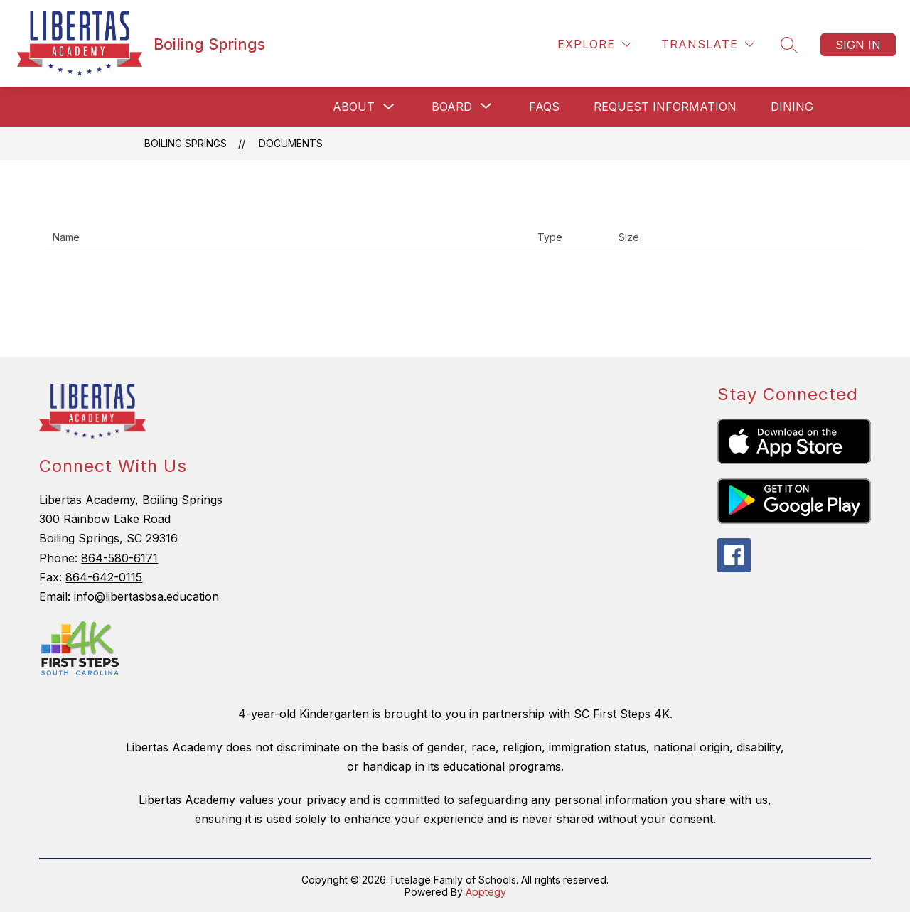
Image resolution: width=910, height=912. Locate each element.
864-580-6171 (119, 558)
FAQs (544, 107)
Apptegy (486, 892)
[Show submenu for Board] (452, 106)
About (354, 107)
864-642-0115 (103, 577)
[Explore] (594, 44)
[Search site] (789, 44)
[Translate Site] (708, 44)
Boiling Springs (185, 143)
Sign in (858, 45)
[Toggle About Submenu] (388, 107)
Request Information (665, 107)
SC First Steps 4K (622, 714)
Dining (792, 107)
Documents (291, 143)
